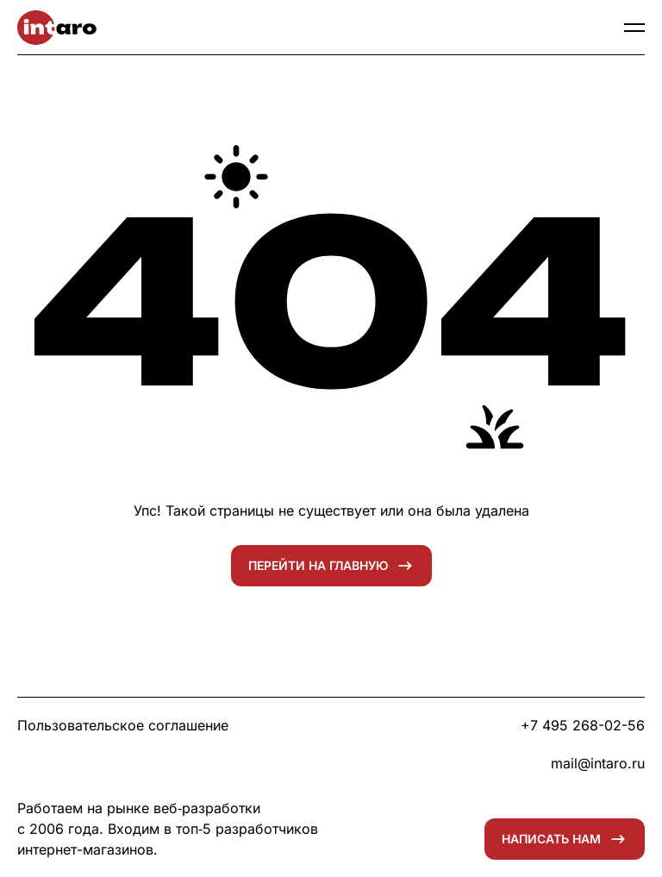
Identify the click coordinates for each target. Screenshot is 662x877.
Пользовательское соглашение (122, 725)
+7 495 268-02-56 (583, 725)
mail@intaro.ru (598, 763)
